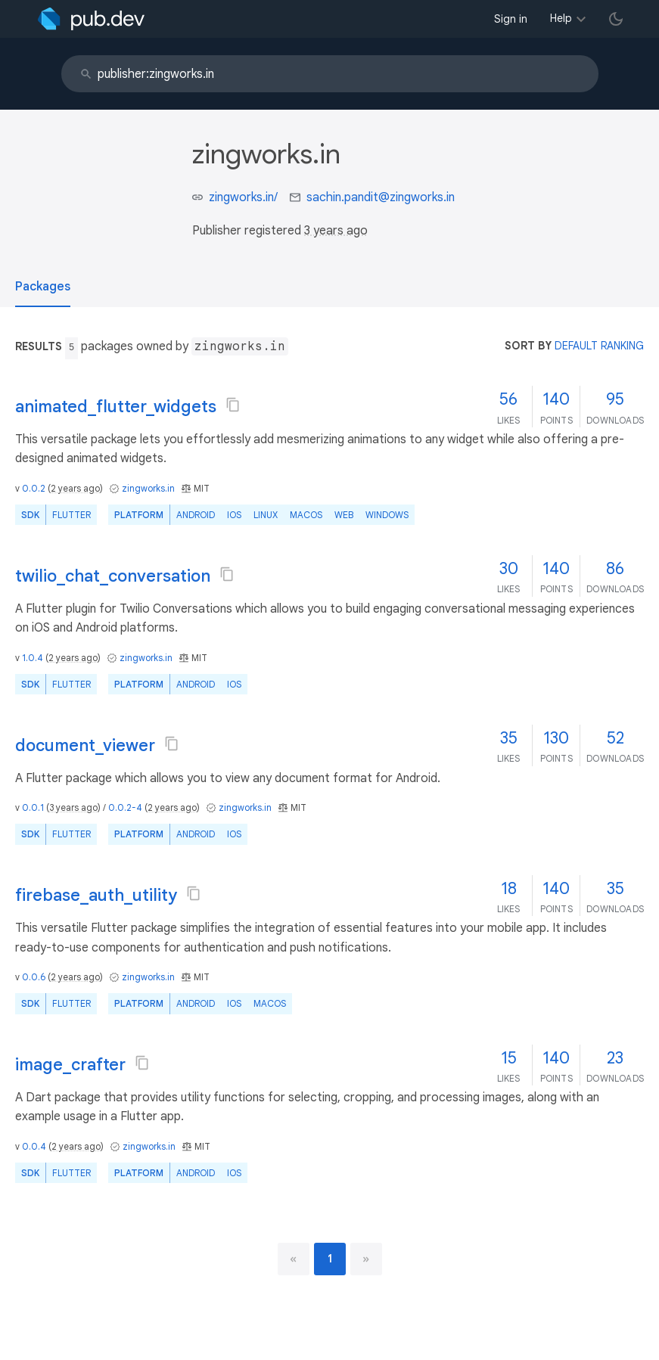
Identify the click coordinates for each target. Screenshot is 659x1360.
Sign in (510, 19)
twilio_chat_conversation (112, 576)
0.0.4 (34, 1146)
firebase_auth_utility (96, 895)
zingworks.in (148, 488)
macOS (306, 514)
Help (561, 18)
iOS (234, 514)
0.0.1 (33, 807)
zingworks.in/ (243, 197)
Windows (387, 514)
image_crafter (70, 1064)
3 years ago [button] (336, 230)
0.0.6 (33, 977)
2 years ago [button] (75, 488)
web (343, 514)
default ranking (599, 345)
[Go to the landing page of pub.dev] (91, 19)
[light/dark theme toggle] (616, 19)
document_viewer (85, 745)
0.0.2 (33, 488)
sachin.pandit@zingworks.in (380, 197)
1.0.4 (32, 657)
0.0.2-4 (125, 807)
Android (195, 514)
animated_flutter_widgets (115, 406)
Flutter (71, 514)
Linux (265, 514)
